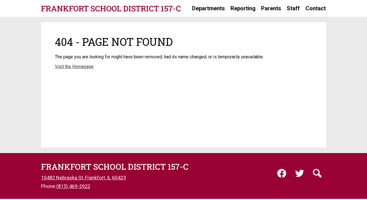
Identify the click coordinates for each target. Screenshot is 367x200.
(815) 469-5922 (73, 186)
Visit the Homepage (74, 66)
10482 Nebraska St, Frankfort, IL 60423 (83, 178)
